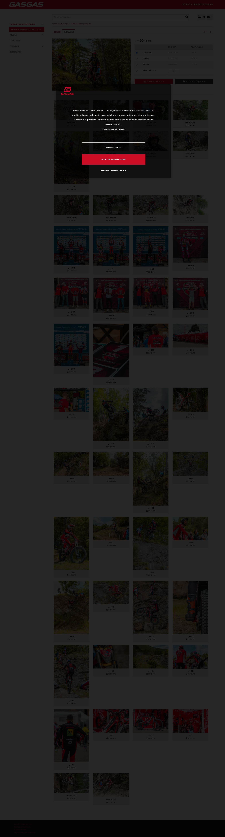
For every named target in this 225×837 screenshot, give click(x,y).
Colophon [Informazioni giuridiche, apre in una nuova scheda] (122, 129)
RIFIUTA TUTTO (113, 147)
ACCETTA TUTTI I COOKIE (113, 159)
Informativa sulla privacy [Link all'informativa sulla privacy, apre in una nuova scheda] (110, 129)
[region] (113, 131)
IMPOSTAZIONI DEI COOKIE (113, 170)
